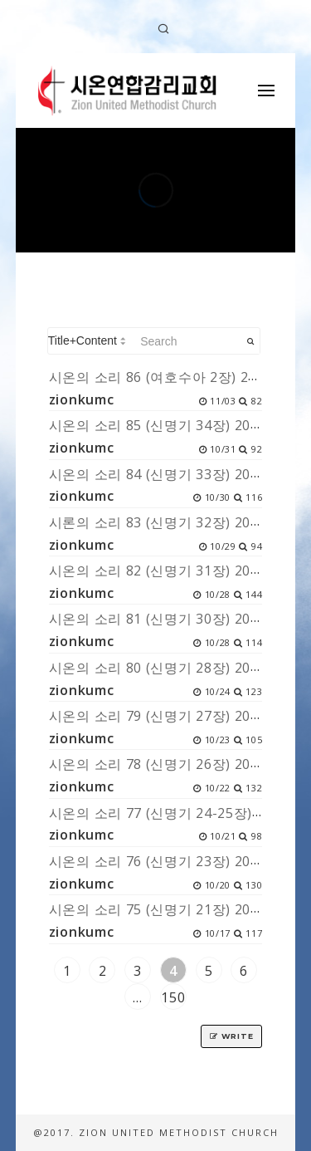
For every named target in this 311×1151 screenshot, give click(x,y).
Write (231, 1036)
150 (173, 997)
